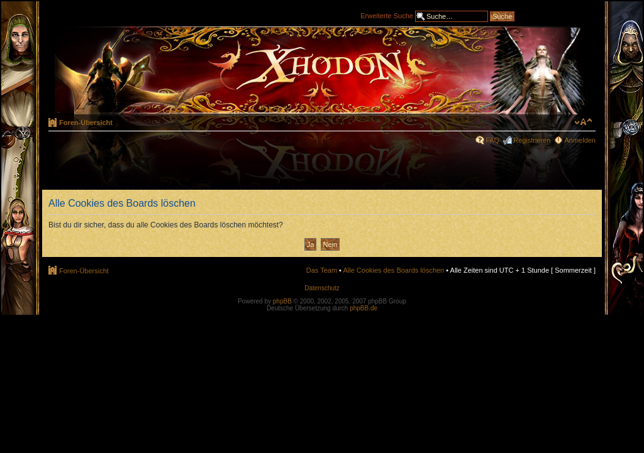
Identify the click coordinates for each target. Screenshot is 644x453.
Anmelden (580, 140)
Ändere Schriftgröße (583, 122)
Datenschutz (322, 288)
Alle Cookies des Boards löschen (393, 270)
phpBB (282, 301)
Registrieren (531, 140)
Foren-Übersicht (86, 122)
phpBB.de (363, 308)
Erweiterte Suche (386, 15)
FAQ (492, 140)
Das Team (321, 270)
